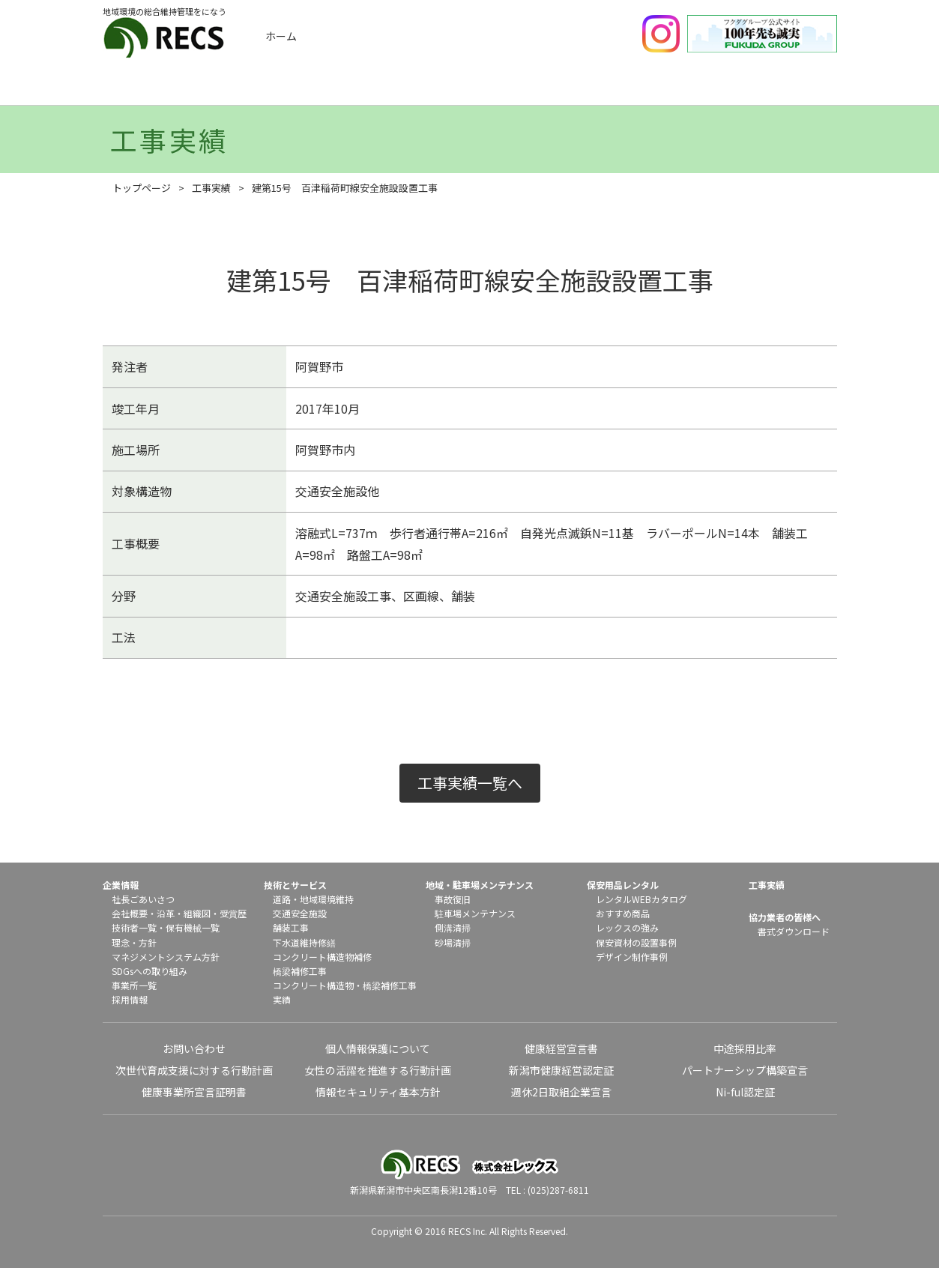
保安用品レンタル (664, 88)
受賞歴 (233, 913)
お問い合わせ (194, 1048)
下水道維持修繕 (304, 942)
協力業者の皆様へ (785, 917)
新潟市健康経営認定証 (561, 1070)
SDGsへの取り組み (149, 970)
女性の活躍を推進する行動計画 (377, 1070)
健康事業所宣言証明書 (194, 1091)
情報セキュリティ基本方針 (378, 1091)
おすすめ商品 (623, 913)
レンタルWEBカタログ (641, 899)
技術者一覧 (134, 927)
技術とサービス (420, 88)
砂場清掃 (453, 942)
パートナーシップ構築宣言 (745, 1070)
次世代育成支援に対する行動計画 (194, 1070)
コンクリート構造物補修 (322, 956)
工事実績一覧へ (469, 783)
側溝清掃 (453, 927)
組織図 (197, 913)
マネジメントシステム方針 (166, 956)
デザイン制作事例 (632, 956)
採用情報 (130, 999)
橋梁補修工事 (300, 970)
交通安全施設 (300, 913)
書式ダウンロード (794, 931)
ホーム (281, 35)
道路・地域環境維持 (313, 899)
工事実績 (298, 88)
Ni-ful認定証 (745, 1091)
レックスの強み (627, 927)
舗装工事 (291, 927)
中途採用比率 (744, 1048)
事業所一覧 (134, 985)
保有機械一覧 (193, 927)
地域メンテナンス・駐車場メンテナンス (542, 88)
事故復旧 (453, 899)
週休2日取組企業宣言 (561, 1091)
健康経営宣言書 (561, 1048)
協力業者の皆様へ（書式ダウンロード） (786, 88)
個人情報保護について (377, 1048)
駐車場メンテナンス (475, 913)
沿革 (166, 913)
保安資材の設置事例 (636, 942)
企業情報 (176, 88)
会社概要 (130, 913)
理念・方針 (134, 942)
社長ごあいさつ (143, 899)
